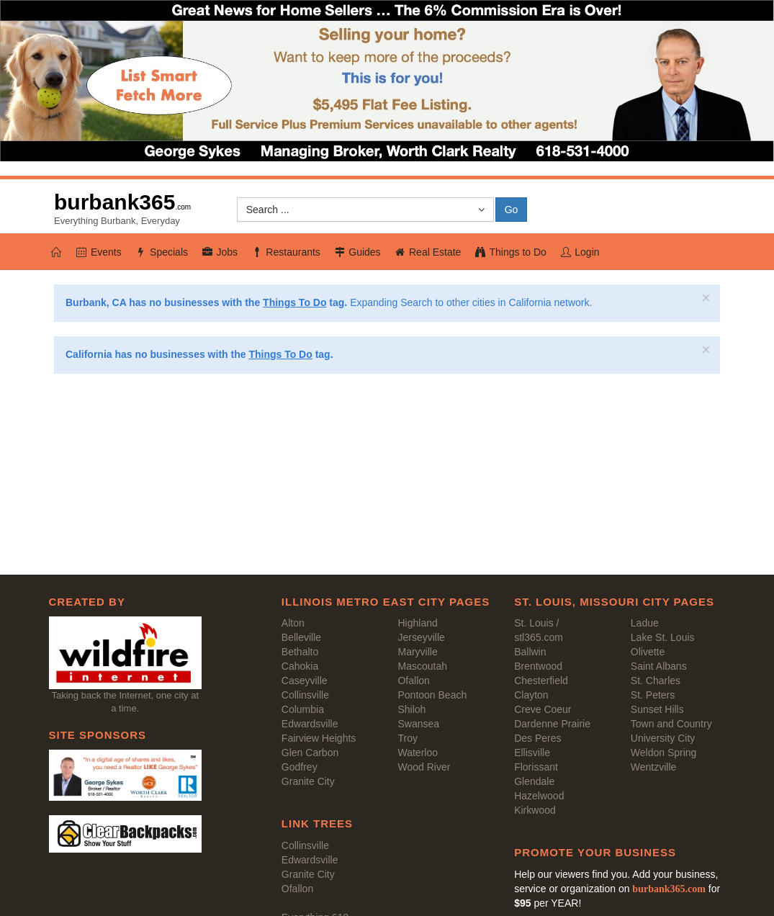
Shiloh (411, 709)
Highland (417, 623)
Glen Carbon (310, 752)
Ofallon (413, 680)
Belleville (301, 637)
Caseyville (305, 680)
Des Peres (537, 738)
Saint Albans (659, 666)
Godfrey (300, 767)
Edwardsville (310, 723)
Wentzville (654, 767)
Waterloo (417, 752)
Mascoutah (421, 666)
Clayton (531, 695)
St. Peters (653, 695)
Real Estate (428, 252)
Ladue (645, 623)
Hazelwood (539, 796)
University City (663, 738)
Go (511, 209)
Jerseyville (420, 637)
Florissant (536, 767)
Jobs (219, 252)
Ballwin (530, 651)
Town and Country (671, 723)
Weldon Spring (664, 752)
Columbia (303, 709)
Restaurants (285, 252)
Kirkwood (535, 810)
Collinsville (305, 695)
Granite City (308, 781)
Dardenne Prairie (552, 723)
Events (99, 252)
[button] (365, 209)
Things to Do (510, 252)
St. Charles (655, 680)
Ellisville (532, 752)
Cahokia (300, 666)
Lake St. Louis (663, 637)
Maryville (417, 651)
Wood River (423, 767)
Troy (407, 738)
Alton (293, 623)
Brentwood (538, 666)
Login (579, 252)
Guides (357, 252)
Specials (161, 252)
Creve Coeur (542, 709)
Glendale (534, 781)
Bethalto (300, 651)
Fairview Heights (319, 738)
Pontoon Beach (432, 695)
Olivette (648, 651)
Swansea (418, 723)
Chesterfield (541, 680)
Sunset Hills (657, 709)
